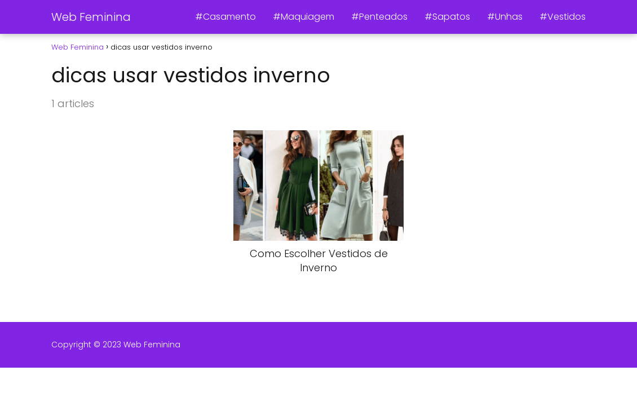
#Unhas (505, 16)
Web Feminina (91, 17)
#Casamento (225, 16)
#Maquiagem (303, 16)
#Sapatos (447, 16)
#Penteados (379, 16)
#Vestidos (562, 16)
